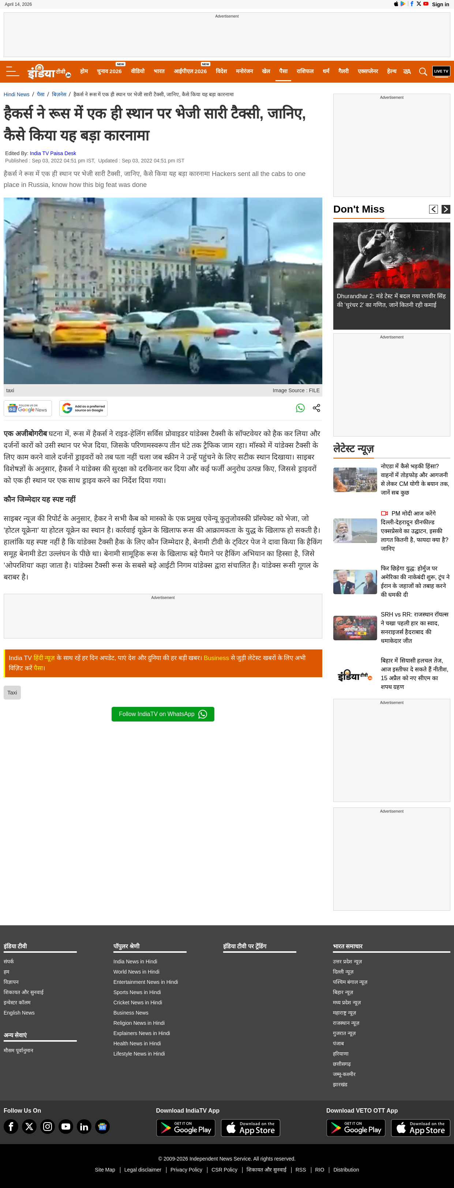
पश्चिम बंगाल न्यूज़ (350, 982)
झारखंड (340, 1084)
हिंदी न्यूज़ (44, 658)
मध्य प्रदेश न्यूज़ (347, 1002)
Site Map (105, 1170)
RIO (319, 1170)
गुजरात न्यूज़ (344, 1033)
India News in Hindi (135, 961)
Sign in (440, 4)
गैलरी (343, 71)
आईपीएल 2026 (190, 71)
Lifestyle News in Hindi (139, 1054)
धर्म (326, 71)
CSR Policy (224, 1170)
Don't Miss (358, 209)
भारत (159, 71)
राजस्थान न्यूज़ (346, 1023)
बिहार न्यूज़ (343, 992)
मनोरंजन (244, 71)
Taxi (12, 692)
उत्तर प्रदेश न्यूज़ (347, 961)
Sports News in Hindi (137, 992)
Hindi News (17, 94)
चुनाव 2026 (109, 71)
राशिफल (305, 71)
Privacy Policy (186, 1170)
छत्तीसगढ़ (342, 1064)
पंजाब (338, 1043)
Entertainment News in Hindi (145, 982)
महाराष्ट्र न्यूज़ (344, 1013)
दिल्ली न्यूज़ (343, 972)
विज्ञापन (11, 982)
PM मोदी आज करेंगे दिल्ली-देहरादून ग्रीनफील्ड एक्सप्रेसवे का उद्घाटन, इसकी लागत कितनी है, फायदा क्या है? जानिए (415, 531)
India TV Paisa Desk (53, 153)
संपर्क (9, 961)
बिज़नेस (59, 94)
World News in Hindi (136, 972)
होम (84, 71)
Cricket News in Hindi (137, 1002)
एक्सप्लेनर (368, 71)
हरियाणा (341, 1054)
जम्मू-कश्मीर (344, 1074)
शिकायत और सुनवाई (24, 992)
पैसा (283, 71)
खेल (266, 71)
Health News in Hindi (137, 1043)
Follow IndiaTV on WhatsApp (163, 714)
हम (6, 972)
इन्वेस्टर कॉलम (17, 1002)
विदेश (221, 71)
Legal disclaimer (142, 1170)
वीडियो (138, 71)
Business (216, 658)
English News (19, 1013)
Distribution (346, 1170)
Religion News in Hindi (139, 1023)
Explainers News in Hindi (141, 1033)
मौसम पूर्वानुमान (18, 1050)
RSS (301, 1170)
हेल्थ (392, 71)
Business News (131, 1013)
